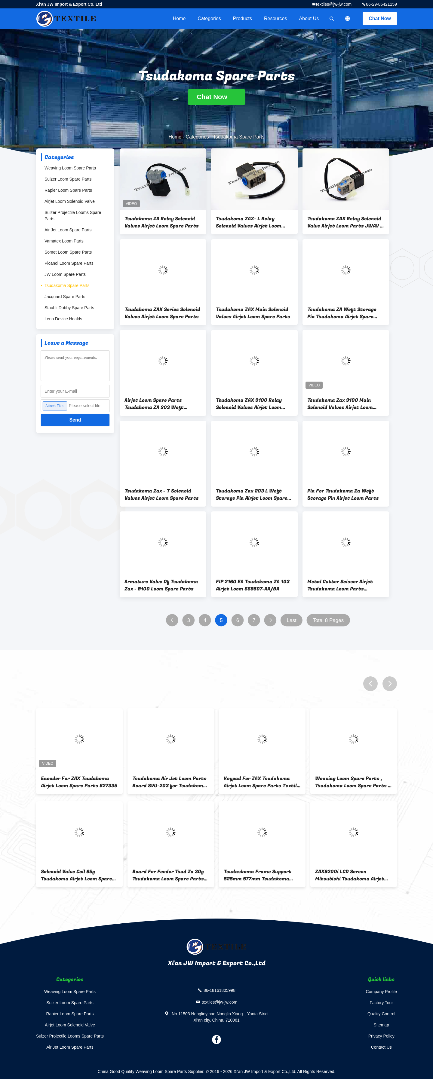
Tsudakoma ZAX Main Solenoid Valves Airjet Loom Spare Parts (253, 313)
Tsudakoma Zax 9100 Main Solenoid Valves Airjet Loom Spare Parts (340, 404)
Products (242, 18)
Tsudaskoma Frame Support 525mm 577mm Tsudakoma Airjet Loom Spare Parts (257, 875)
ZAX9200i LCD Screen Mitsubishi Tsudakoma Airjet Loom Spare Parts (349, 875)
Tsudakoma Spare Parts (67, 285)
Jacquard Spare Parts (65, 296)
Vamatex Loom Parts (64, 241)
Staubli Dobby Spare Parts (69, 307)
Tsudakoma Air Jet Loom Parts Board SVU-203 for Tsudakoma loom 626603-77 (169, 782)
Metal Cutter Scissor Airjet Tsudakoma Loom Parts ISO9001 (340, 585)
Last (291, 620)
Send (75, 419)
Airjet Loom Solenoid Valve (70, 201)
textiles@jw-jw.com (334, 4)
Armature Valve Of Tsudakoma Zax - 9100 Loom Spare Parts (161, 585)
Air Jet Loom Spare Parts (68, 229)
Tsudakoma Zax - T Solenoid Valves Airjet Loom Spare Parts (161, 494)
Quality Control (381, 1013)
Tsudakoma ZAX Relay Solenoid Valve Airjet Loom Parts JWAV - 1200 (344, 222)
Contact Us (381, 1047)
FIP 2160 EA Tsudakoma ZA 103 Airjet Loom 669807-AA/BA (253, 585)
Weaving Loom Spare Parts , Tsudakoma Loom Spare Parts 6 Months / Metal (353, 782)
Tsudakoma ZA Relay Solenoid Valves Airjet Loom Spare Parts (161, 222)
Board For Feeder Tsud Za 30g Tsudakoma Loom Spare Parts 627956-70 (168, 875)
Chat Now (380, 18)
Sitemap (381, 1025)
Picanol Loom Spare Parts (69, 263)
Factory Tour (381, 1002)
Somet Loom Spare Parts (68, 252)
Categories (209, 18)
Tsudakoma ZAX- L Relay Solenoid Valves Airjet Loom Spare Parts (248, 222)
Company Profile (381, 991)
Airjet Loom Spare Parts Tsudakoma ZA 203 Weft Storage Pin (154, 404)
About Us (309, 18)
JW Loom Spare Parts (65, 274)
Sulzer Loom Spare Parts (68, 179)
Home (179, 18)
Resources (275, 18)
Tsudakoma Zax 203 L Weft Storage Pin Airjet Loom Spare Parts (251, 494)
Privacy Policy (381, 1036)
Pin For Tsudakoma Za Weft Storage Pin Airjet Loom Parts (343, 494)
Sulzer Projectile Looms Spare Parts (73, 215)
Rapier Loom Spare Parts (68, 190)
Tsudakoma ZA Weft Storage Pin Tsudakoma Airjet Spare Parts (341, 313)
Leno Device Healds (63, 318)
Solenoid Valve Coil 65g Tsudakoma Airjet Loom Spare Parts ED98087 (76, 875)
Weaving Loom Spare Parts (70, 168)
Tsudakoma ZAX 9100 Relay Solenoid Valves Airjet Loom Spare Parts (249, 404)
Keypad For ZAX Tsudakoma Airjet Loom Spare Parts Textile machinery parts (261, 782)
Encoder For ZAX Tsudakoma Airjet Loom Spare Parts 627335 (79, 782)
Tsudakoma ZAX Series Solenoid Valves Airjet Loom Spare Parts (162, 313)
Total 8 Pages (328, 620)
